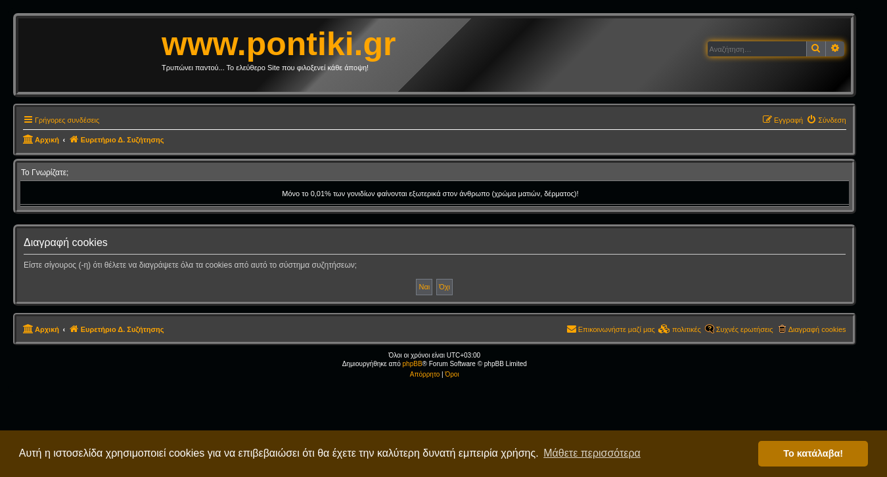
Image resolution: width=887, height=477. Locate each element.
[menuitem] (826, 120)
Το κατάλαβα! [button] (813, 453)
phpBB (412, 363)
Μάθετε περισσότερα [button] (592, 453)
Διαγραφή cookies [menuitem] (817, 329)
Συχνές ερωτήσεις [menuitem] (744, 329)
